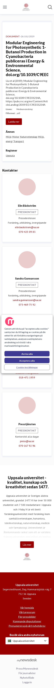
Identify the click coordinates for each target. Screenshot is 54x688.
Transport (18, 141)
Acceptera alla (27, 360)
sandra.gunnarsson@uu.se (27, 300)
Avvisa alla (27, 353)
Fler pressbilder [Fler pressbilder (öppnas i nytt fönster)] (27, 616)
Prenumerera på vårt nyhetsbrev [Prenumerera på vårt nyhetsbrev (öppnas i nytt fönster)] (27, 625)
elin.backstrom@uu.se (27, 227)
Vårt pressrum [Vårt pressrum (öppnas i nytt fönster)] (27, 612)
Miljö (9, 136)
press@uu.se (27, 441)
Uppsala (10, 155)
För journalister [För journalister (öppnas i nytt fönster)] (27, 673)
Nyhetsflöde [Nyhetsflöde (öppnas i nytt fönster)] (27, 677)
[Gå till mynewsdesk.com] (27, 660)
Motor (15, 136)
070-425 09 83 (27, 231)
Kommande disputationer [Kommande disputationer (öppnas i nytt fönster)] (27, 621)
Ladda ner (13, 121)
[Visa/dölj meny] (5, 7)
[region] (27, 344)
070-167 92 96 (27, 445)
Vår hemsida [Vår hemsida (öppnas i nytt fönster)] (27, 607)
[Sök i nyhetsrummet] (50, 7)
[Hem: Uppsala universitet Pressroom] (26, 7)
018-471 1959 (27, 377)
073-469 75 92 (27, 304)
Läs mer (27, 544)
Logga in (27, 682)
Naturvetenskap (28, 136)
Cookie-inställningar (27, 367)
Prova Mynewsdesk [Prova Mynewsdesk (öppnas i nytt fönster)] (27, 668)
